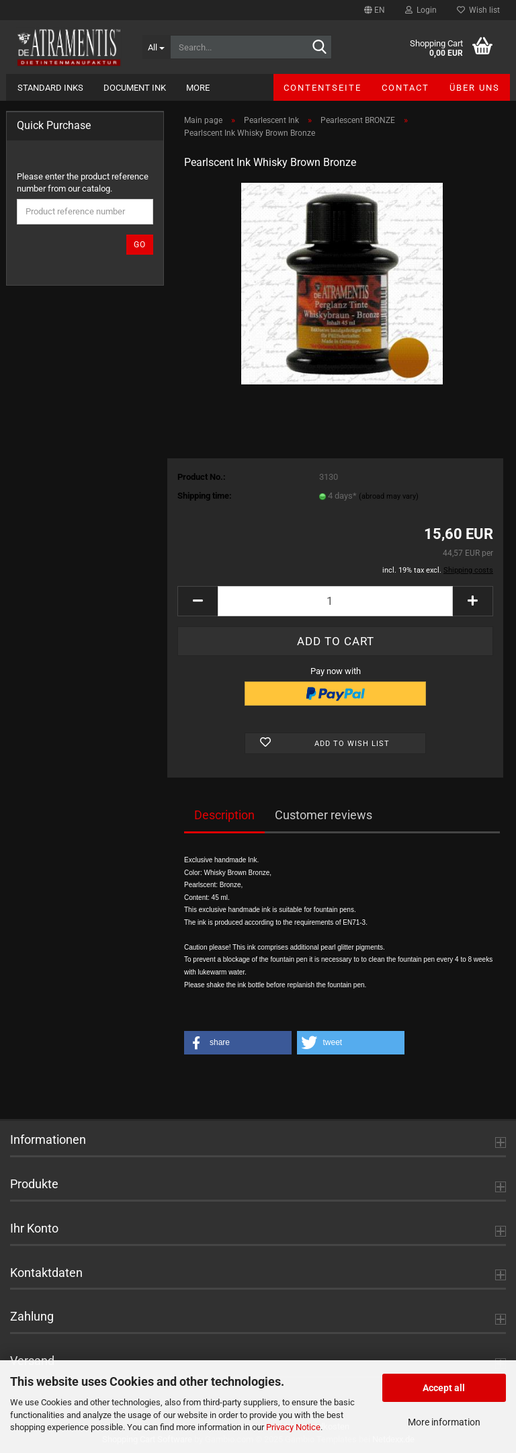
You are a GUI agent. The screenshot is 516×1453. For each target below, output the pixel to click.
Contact (405, 88)
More (198, 88)
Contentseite (322, 88)
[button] (374, 10)
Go (140, 244)
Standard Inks (50, 88)
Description (224, 815)
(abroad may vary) (389, 496)
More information (444, 1422)
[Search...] (156, 47)
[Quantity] (335, 601)
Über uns (474, 88)
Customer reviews (323, 815)
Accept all (444, 1387)
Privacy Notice (293, 1427)
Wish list (478, 10)
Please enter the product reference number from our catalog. (82, 182)
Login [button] (421, 10)
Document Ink (134, 88)
